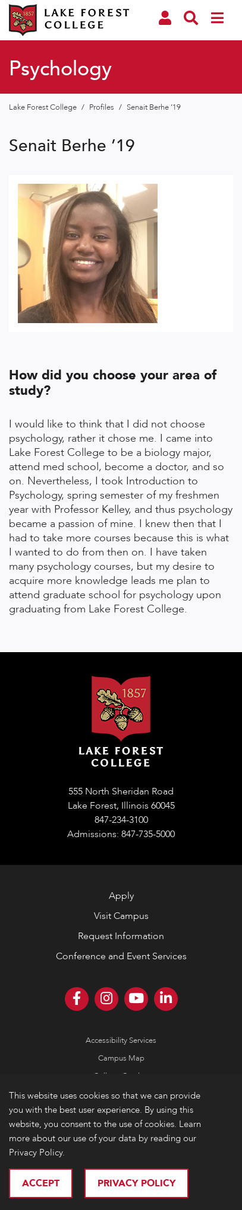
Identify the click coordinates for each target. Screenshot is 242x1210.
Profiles (102, 107)
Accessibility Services (121, 1040)
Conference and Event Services (121, 956)
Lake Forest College (43, 107)
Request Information (121, 936)
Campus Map (121, 1058)
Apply (121, 895)
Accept (40, 1183)
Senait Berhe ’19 (154, 107)
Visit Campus (121, 915)
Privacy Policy (136, 1183)
